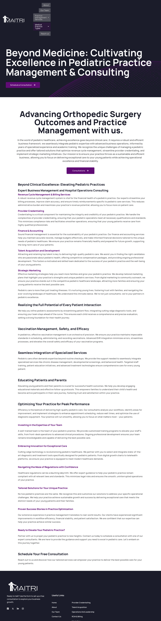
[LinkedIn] (19, 582)
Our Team (80, 6)
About (69, 6)
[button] (102, 6)
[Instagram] (24, 582)
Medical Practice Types (130, 6)
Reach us (149, 6)
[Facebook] (9, 582)
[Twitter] (14, 582)
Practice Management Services (102, 6)
